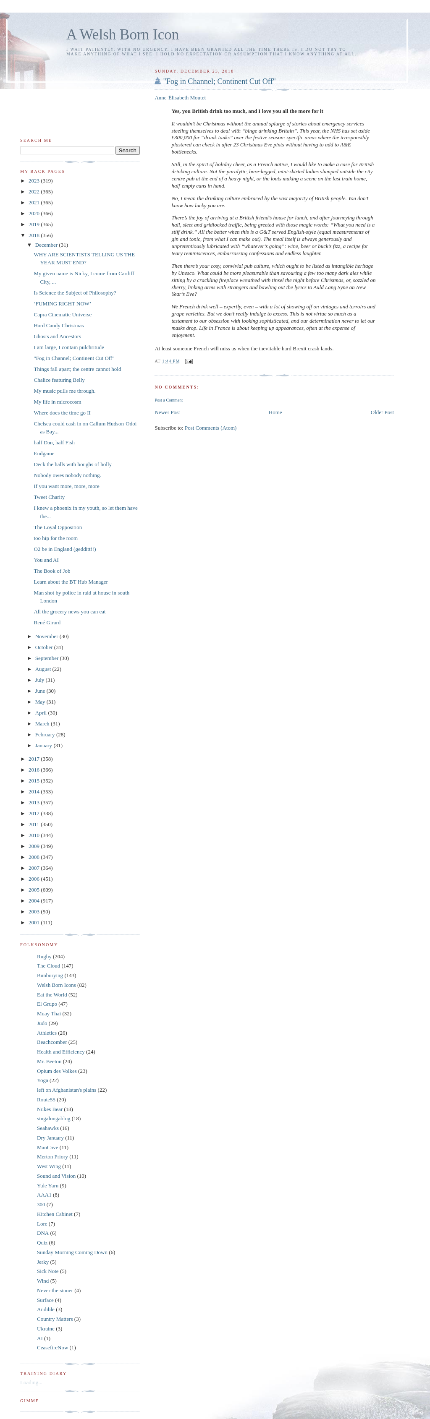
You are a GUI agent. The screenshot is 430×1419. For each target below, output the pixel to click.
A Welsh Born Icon (122, 34)
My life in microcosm (57, 402)
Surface (45, 1300)
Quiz (42, 1242)
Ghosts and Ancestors (57, 336)
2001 (35, 922)
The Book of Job (52, 571)
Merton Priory (52, 1156)
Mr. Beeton (49, 1061)
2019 (35, 224)
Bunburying (50, 975)
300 (41, 1204)
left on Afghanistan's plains (66, 1090)
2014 (35, 791)
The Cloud (48, 966)
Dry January (50, 1138)
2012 (35, 813)
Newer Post (167, 412)
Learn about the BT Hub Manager (71, 582)
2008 (35, 857)
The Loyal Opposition (58, 527)
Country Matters (55, 1319)
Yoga (42, 1080)
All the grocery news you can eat (69, 611)
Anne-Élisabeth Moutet (180, 97)
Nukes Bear (50, 1109)
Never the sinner (55, 1290)
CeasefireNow (52, 1347)
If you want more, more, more (66, 486)
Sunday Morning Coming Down (72, 1252)
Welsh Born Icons (56, 985)
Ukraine (46, 1328)
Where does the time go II (62, 413)
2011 (35, 824)
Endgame (44, 453)
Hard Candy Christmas (59, 325)
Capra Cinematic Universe (63, 314)
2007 (35, 868)
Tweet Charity (49, 497)
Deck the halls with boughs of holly (73, 464)
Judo (42, 1023)
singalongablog (53, 1118)
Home (275, 412)
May (41, 702)
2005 (35, 890)
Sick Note (48, 1271)
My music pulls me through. (64, 391)
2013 (35, 802)
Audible (46, 1309)
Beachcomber (52, 1042)
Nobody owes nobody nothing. (67, 475)
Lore (42, 1224)
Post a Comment (169, 400)
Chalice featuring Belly (59, 380)
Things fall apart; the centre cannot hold (77, 369)
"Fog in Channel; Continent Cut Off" (219, 81)
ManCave (47, 1147)
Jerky (43, 1262)
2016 (35, 770)
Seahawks (48, 1128)
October (44, 647)
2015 (35, 780)
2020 (35, 213)
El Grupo (47, 1004)
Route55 (46, 1099)
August (43, 669)
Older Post (382, 412)
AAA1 (44, 1195)
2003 (35, 911)
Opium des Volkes (57, 1071)
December (47, 245)
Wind (43, 1281)
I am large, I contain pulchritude (69, 347)
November (47, 636)
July (40, 680)
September (47, 658)
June (41, 691)
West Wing (49, 1166)
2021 (35, 202)
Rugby (44, 956)
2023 (35, 180)
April (41, 713)
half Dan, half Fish (54, 442)
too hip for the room (56, 538)
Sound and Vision (56, 1176)
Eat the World (52, 994)
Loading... (31, 1382)
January (44, 745)
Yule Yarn (47, 1185)
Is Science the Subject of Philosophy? (75, 293)
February (45, 734)
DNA (43, 1233)
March (43, 723)
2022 (35, 191)
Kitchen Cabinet (55, 1214)
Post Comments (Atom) (211, 428)
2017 (35, 759)
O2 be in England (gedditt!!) (65, 549)
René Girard (47, 622)
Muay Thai (49, 1013)
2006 (35, 879)
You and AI (46, 560)
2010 (35, 835)
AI (40, 1338)
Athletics (47, 1033)
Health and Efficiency (61, 1052)
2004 (35, 900)
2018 (35, 235)
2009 (35, 846)
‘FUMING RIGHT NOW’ (62, 303)
